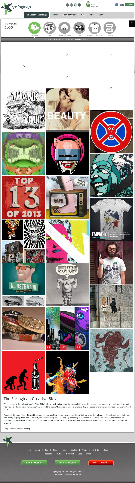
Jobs (80, 454)
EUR (79, 5)
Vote (83, 15)
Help (29, 450)
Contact (74, 450)
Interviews (109, 35)
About (37, 450)
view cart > (95, 7)
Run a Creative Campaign (36, 15)
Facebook (48, 454)
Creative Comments (94, 35)
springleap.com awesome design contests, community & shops (24, 8)
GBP (71, 5)
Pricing (84, 450)
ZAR (75, 5)
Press (79, 35)
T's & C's (95, 450)
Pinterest (70, 454)
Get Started (101, 462)
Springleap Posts (64, 35)
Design (56, 450)
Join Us (130, 4)
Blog (101, 15)
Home (55, 15)
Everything (34, 35)
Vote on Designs (67, 462)
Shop (92, 15)
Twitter (59, 454)
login (122, 4)
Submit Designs (69, 15)
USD (67, 5)
